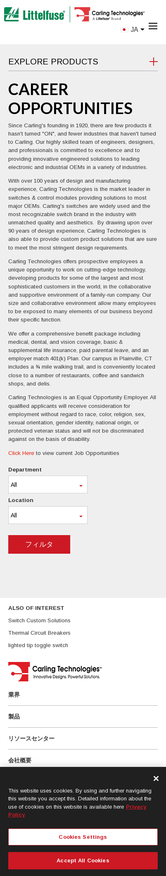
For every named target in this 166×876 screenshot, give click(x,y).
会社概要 (19, 760)
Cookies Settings (83, 837)
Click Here (21, 453)
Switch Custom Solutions (39, 620)
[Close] (156, 778)
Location (20, 500)
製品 (14, 716)
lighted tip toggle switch (38, 645)
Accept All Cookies (83, 860)
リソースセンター (31, 738)
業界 (14, 694)
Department (25, 470)
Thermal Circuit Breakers (39, 633)
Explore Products (53, 61)
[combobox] (48, 484)
